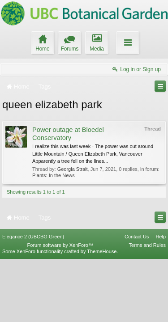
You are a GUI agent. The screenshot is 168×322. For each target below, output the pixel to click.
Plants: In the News (53, 175)
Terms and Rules (147, 308)
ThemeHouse (101, 314)
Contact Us (137, 299)
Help (160, 299)
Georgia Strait (72, 169)
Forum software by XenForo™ (60, 308)
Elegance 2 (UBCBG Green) (33, 299)
